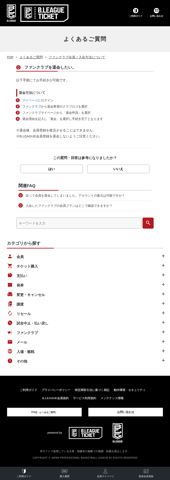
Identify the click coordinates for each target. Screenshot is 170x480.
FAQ (44, 412)
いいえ (118, 169)
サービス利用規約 (84, 398)
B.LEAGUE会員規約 (55, 398)
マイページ (30, 100)
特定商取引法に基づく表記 (92, 390)
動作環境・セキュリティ (129, 390)
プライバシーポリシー (56, 390)
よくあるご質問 (85, 39)
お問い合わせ (125, 412)
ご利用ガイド (28, 390)
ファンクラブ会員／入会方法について (77, 57)
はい (51, 169)
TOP (10, 57)
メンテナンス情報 (112, 398)
